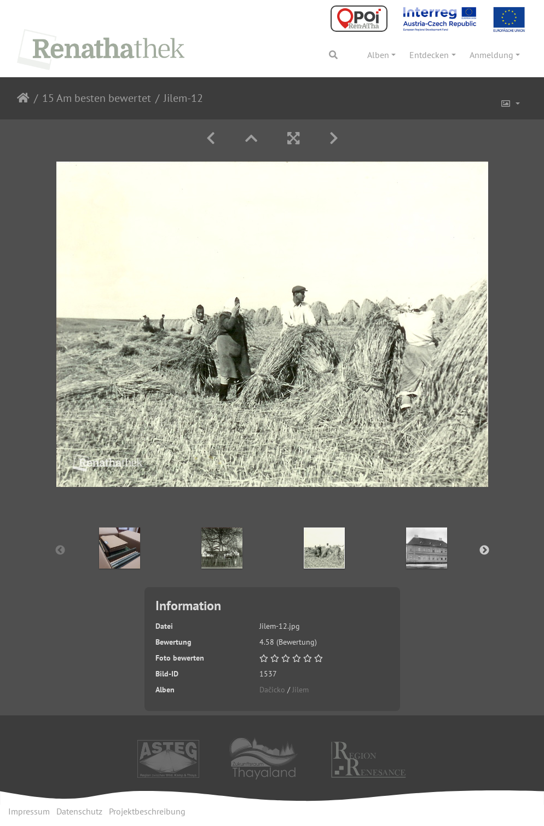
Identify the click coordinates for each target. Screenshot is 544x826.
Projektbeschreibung (147, 811)
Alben (378, 54)
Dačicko (272, 690)
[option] (119, 548)
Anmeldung (491, 54)
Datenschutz (79, 811)
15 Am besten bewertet (96, 98)
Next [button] (484, 550)
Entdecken (429, 54)
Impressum (29, 811)
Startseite (23, 98)
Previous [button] (60, 550)
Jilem (300, 690)
